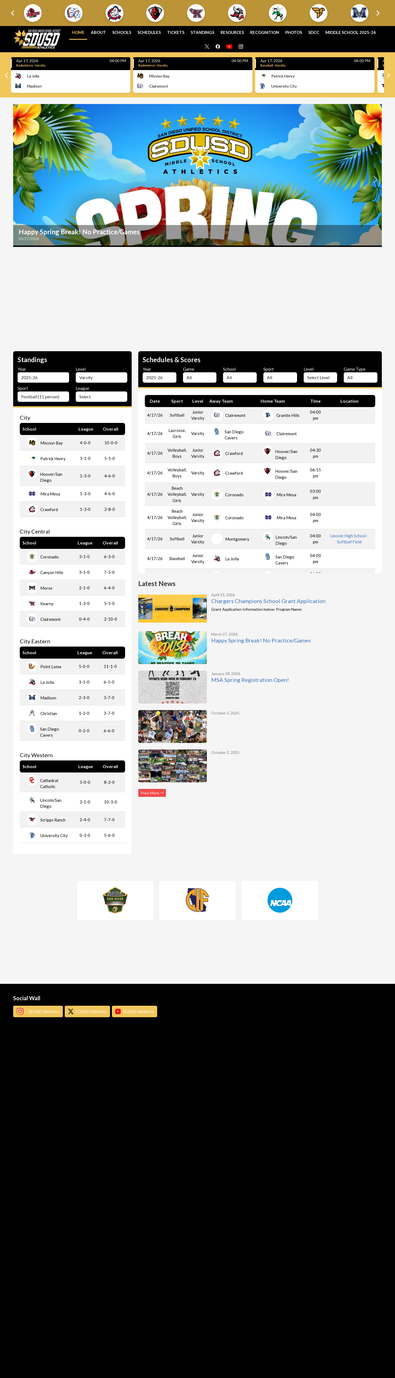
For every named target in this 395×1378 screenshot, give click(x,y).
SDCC (313, 32)
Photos (293, 32)
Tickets (175, 32)
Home (78, 32)
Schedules (149, 32)
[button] (33, 13)
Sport (23, 388)
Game (188, 368)
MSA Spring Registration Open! (250, 679)
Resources (232, 32)
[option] (197, 175)
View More (152, 793)
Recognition (264, 32)
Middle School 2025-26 (350, 32)
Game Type (354, 368)
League (82, 388)
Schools (121, 32)
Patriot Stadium (349, 416)
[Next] (388, 75)
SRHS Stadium (349, 454)
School (229, 368)
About (98, 32)
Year (22, 368)
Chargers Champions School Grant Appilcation (268, 601)
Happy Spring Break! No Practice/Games (261, 640)
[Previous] (7, 75)
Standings (202, 32)
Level (81, 368)
